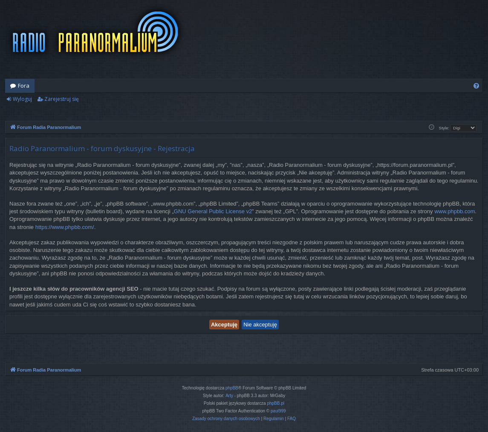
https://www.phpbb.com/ (64, 227)
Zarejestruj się (61, 99)
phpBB (231, 388)
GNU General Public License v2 (213, 211)
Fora (23, 85)
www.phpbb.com (454, 211)
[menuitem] (476, 86)
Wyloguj (22, 99)
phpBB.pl (275, 403)
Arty (229, 395)
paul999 (278, 411)
